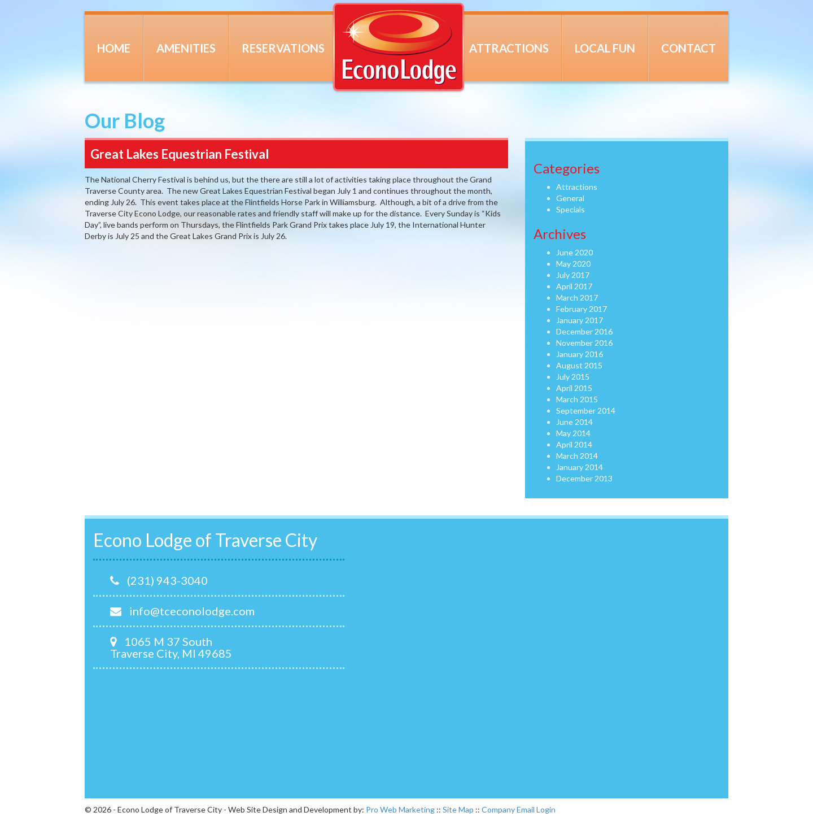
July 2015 (572, 376)
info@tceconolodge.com (182, 611)
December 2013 (584, 478)
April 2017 (574, 286)
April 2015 (574, 388)
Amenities (186, 48)
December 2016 (584, 331)
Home (113, 48)
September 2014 (585, 410)
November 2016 (584, 342)
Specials (570, 209)
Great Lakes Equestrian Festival (179, 154)
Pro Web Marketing (400, 809)
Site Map (458, 809)
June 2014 (574, 422)
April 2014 (574, 444)
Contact (688, 48)
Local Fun (605, 48)
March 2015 (577, 399)
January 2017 (579, 320)
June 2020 (574, 252)
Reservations (283, 48)
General (570, 198)
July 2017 (572, 275)
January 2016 (579, 354)
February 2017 (581, 309)
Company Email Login (519, 809)
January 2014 (579, 467)
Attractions (509, 48)
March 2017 (577, 297)
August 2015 (579, 365)
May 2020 (573, 263)
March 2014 (577, 456)
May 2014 (573, 433)
